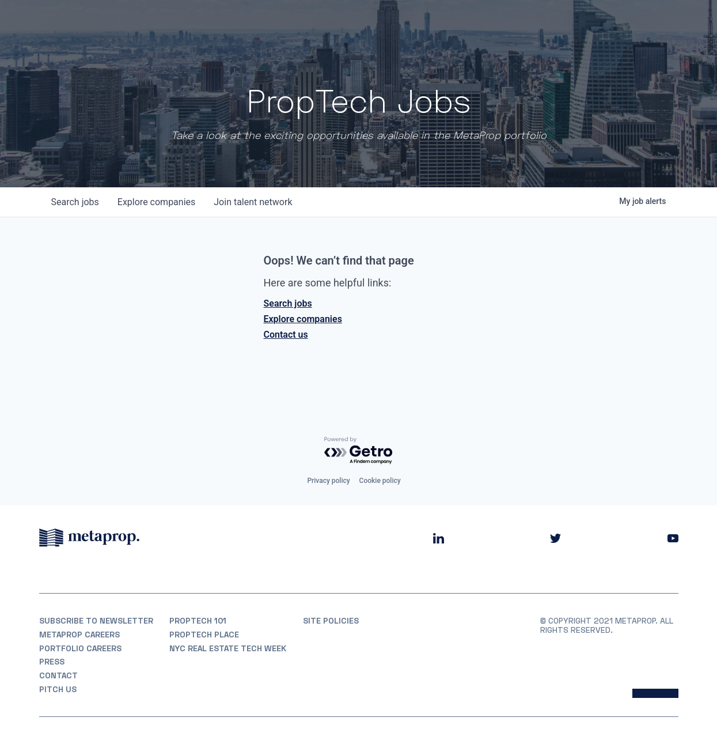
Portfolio (452, 23)
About (401, 23)
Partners (510, 23)
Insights (565, 23)
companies (156, 202)
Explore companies (303, 319)
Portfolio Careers (80, 648)
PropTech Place (204, 634)
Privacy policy (328, 481)
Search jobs (288, 303)
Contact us (286, 334)
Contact (58, 675)
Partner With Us (641, 23)
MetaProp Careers (79, 634)
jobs (75, 202)
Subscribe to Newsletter (96, 620)
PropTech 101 (197, 620)
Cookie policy (380, 481)
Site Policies (331, 620)
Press (52, 661)
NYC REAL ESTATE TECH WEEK (227, 648)
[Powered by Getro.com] (358, 451)
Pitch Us (58, 689)
